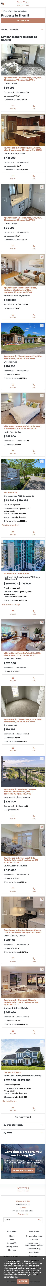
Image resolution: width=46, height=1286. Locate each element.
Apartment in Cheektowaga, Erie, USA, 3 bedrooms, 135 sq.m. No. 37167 (23, 357)
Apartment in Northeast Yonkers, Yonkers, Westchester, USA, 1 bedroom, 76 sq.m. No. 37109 (20, 290)
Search (25, 21)
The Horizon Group (11, 605)
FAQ (12, 1239)
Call (34, 109)
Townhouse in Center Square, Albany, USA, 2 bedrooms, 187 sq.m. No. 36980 (22, 931)
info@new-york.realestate (22, 1211)
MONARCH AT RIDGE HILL (16, 573)
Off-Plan (34, 1239)
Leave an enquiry (23, 1170)
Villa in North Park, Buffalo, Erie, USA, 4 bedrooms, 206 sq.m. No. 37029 (22, 427)
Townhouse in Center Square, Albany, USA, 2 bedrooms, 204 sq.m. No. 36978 (23, 149)
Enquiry (13, 109)
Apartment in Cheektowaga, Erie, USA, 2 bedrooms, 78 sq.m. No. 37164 (23, 79)
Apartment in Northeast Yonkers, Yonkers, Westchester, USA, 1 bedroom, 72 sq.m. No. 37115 (20, 791)
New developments (34, 1236)
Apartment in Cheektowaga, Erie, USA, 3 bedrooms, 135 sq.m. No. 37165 (23, 720)
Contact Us (11, 1243)
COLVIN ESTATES (12, 1072)
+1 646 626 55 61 (23, 1204)
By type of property (13, 1125)
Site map (12, 1250)
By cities (8, 1133)
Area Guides (34, 1252)
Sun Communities (10, 525)
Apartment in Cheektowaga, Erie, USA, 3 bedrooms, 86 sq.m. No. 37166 (23, 219)
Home (11, 1236)
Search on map (34, 1249)
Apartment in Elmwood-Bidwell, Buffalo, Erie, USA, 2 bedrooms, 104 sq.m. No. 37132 (21, 1002)
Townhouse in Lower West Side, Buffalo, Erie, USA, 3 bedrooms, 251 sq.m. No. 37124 (21, 860)
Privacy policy (12, 1247)
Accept (23, 1281)
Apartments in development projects (34, 1244)
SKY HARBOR (10, 493)
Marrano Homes (9, 1101)
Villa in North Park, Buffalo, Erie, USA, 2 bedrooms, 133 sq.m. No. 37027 (22, 654)
